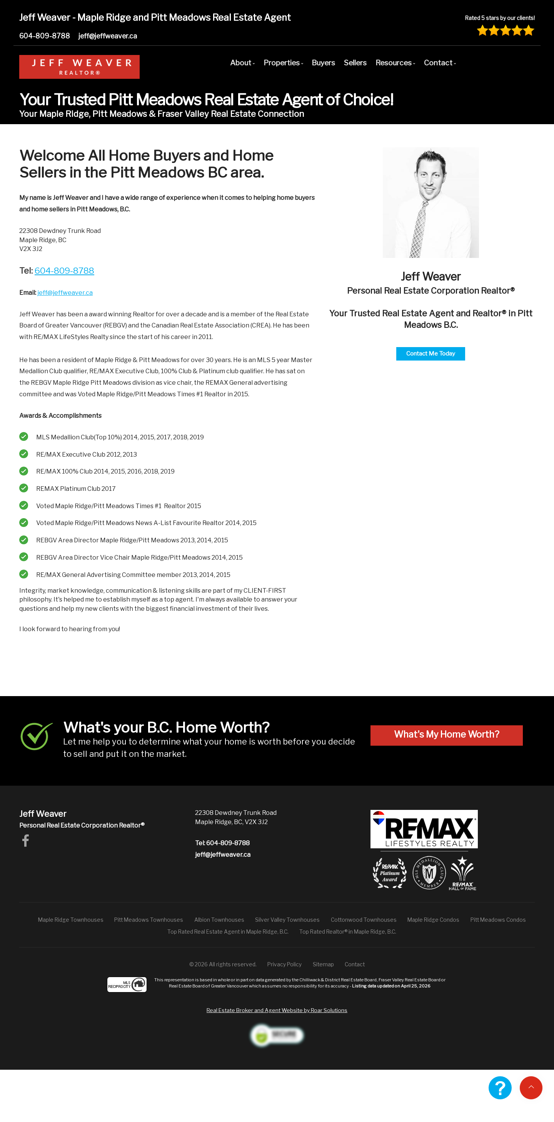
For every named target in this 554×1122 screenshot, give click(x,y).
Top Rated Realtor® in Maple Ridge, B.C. (347, 932)
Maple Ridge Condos (433, 920)
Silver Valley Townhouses (287, 920)
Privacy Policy (284, 964)
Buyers (323, 62)
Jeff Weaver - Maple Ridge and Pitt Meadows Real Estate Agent (155, 17)
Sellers (355, 62)
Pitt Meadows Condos (498, 920)
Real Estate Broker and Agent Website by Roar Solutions (277, 1010)
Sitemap (323, 964)
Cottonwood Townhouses (364, 920)
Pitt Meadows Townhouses (148, 920)
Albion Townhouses (219, 920)
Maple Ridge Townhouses (70, 920)
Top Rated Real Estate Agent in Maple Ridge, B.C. (228, 932)
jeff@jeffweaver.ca (107, 36)
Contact (355, 964)
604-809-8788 (44, 36)
